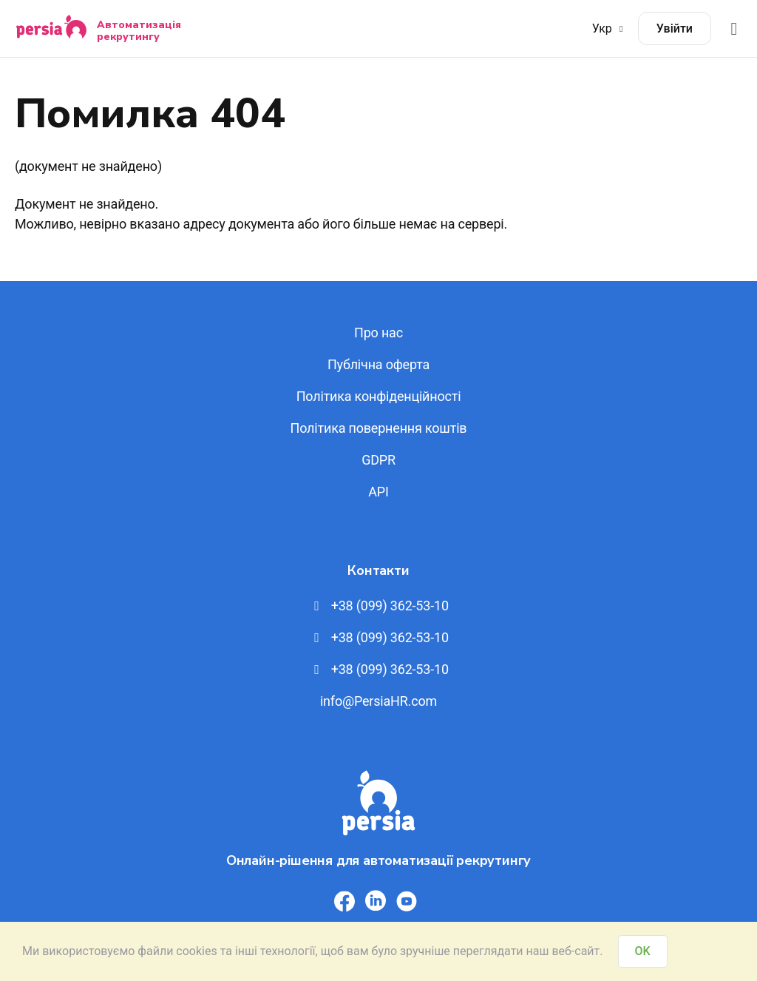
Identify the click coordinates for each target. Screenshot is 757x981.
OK (643, 951)
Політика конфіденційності (378, 396)
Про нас (378, 332)
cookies (196, 951)
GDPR (378, 460)
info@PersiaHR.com (378, 701)
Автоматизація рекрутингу (139, 30)
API (378, 491)
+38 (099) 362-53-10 (378, 605)
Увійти (674, 28)
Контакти (378, 570)
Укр (609, 28)
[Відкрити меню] (734, 28)
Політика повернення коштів (379, 428)
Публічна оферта (378, 364)
